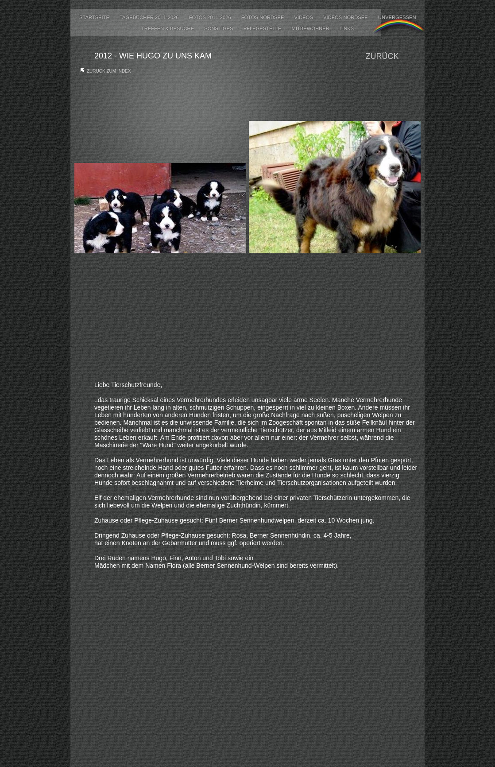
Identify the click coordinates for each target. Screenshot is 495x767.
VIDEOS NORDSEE (346, 17)
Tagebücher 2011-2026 (150, 17)
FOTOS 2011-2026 (210, 17)
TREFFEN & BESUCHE (168, 28)
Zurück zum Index (109, 71)
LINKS (347, 28)
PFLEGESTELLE (263, 28)
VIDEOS (304, 17)
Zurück (382, 56)
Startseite (95, 17)
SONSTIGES (219, 28)
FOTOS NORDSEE (263, 17)
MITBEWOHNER (311, 28)
